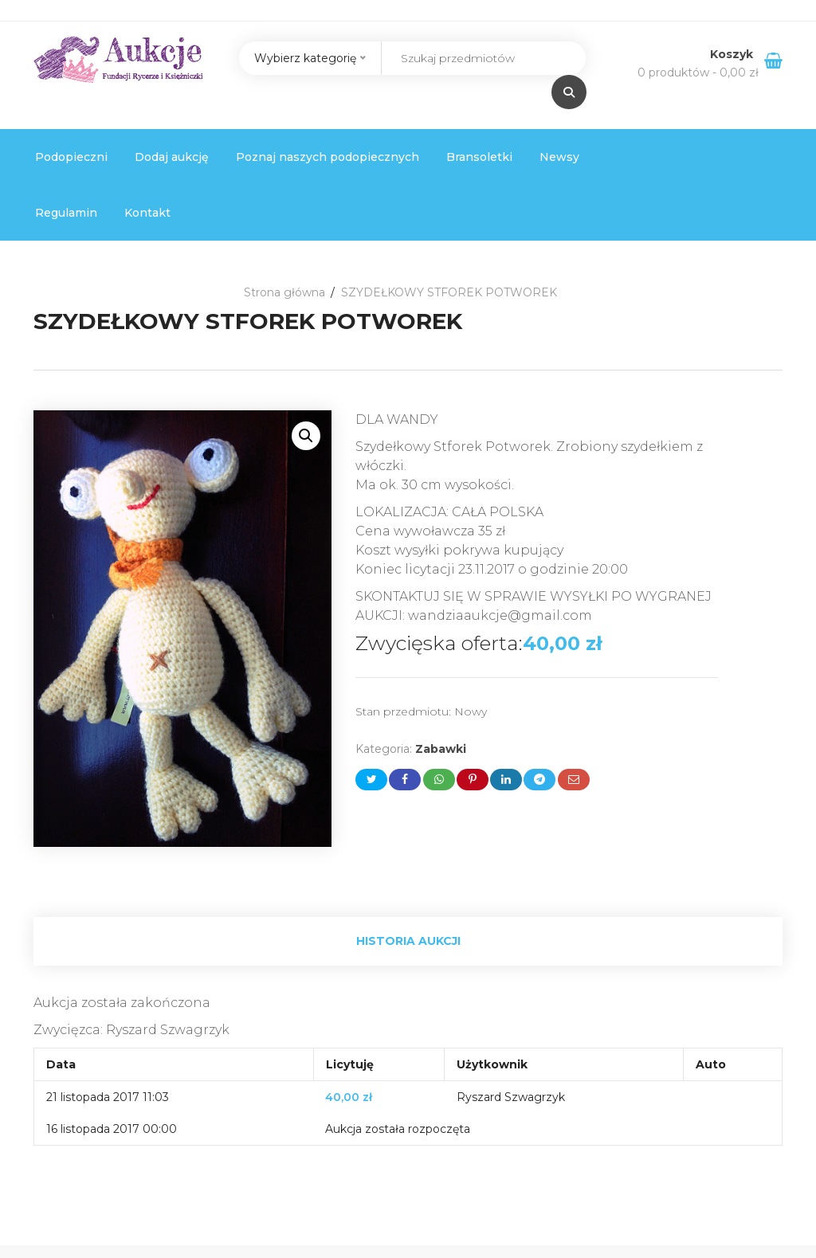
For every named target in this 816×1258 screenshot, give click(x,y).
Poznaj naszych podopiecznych (327, 157)
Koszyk (733, 54)
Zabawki (440, 749)
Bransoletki (479, 157)
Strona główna (284, 292)
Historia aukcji (408, 941)
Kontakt (147, 213)
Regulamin (66, 213)
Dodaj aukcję (172, 157)
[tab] (408, 941)
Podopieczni (71, 157)
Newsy (559, 157)
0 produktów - (698, 72)
